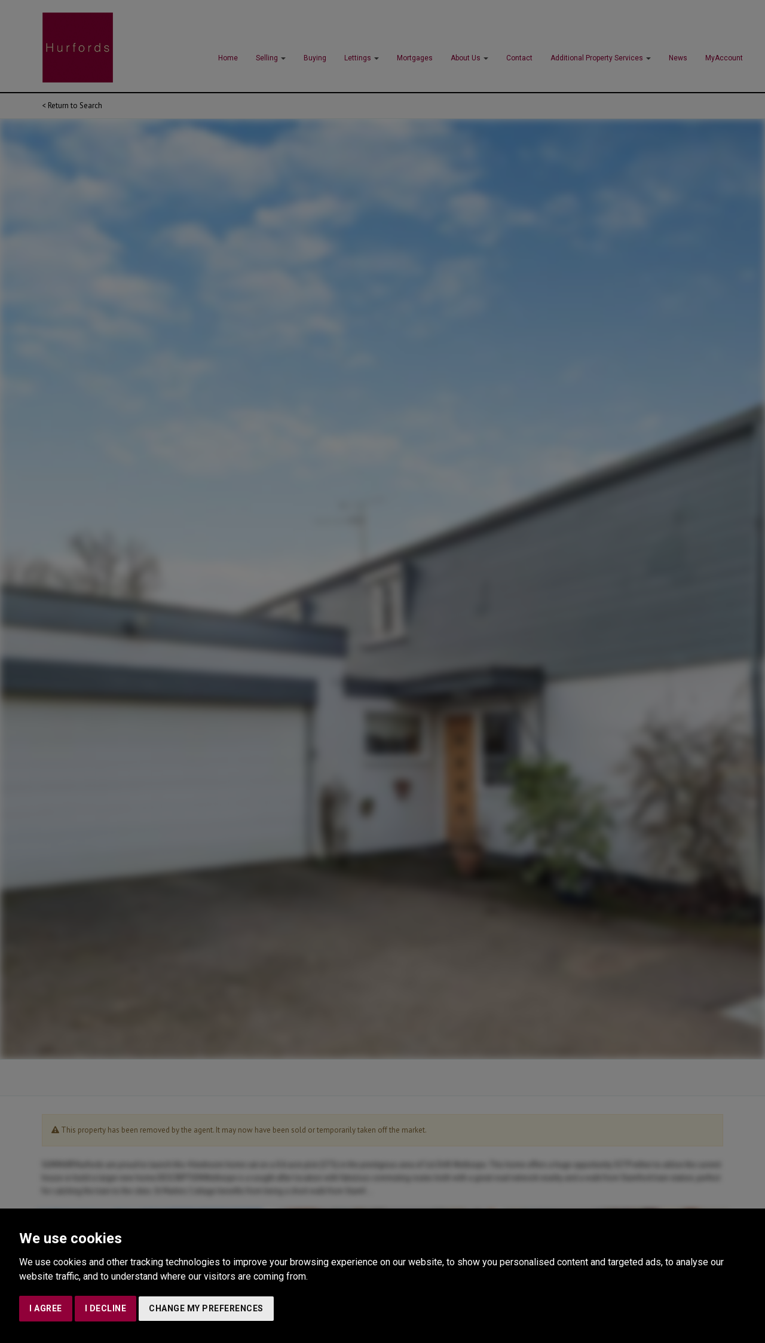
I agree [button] (45, 1308)
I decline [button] (106, 1308)
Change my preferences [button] (206, 1308)
